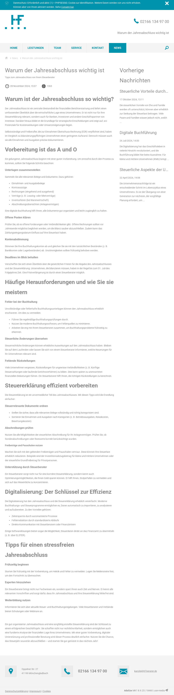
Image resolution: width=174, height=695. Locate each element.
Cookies (47, 691)
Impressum (35, 691)
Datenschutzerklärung (16, 691)
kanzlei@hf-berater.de (145, 671)
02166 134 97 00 (154, 21)
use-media (161, 690)
